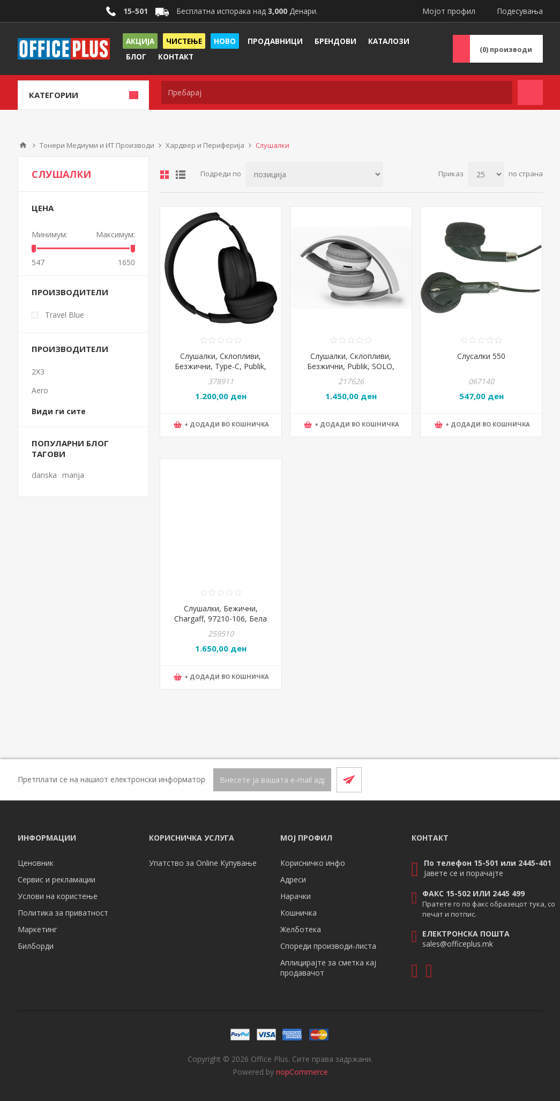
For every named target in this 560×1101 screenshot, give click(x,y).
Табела (164, 174)
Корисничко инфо (312, 863)
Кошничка (298, 913)
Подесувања (520, 11)
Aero (40, 390)
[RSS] (530, 779)
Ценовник (36, 863)
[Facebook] (504, 779)
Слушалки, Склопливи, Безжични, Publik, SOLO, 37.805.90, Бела (350, 366)
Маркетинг (37, 929)
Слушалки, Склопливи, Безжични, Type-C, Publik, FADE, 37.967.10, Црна (220, 366)
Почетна (23, 145)
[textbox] (336, 92)
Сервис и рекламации (56, 879)
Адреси (293, 879)
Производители (70, 292)
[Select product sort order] (314, 174)
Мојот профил (448, 11)
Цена (43, 208)
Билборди (36, 946)
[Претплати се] (272, 779)
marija (73, 475)
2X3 (38, 371)
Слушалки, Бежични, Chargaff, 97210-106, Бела (220, 613)
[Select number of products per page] (486, 174)
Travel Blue (64, 315)
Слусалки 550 (481, 356)
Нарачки (295, 896)
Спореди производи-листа (328, 946)
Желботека (300, 929)
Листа (180, 174)
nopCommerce (302, 1072)
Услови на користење (58, 896)
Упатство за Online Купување (203, 863)
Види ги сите (59, 411)
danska (44, 475)
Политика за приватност (63, 913)
